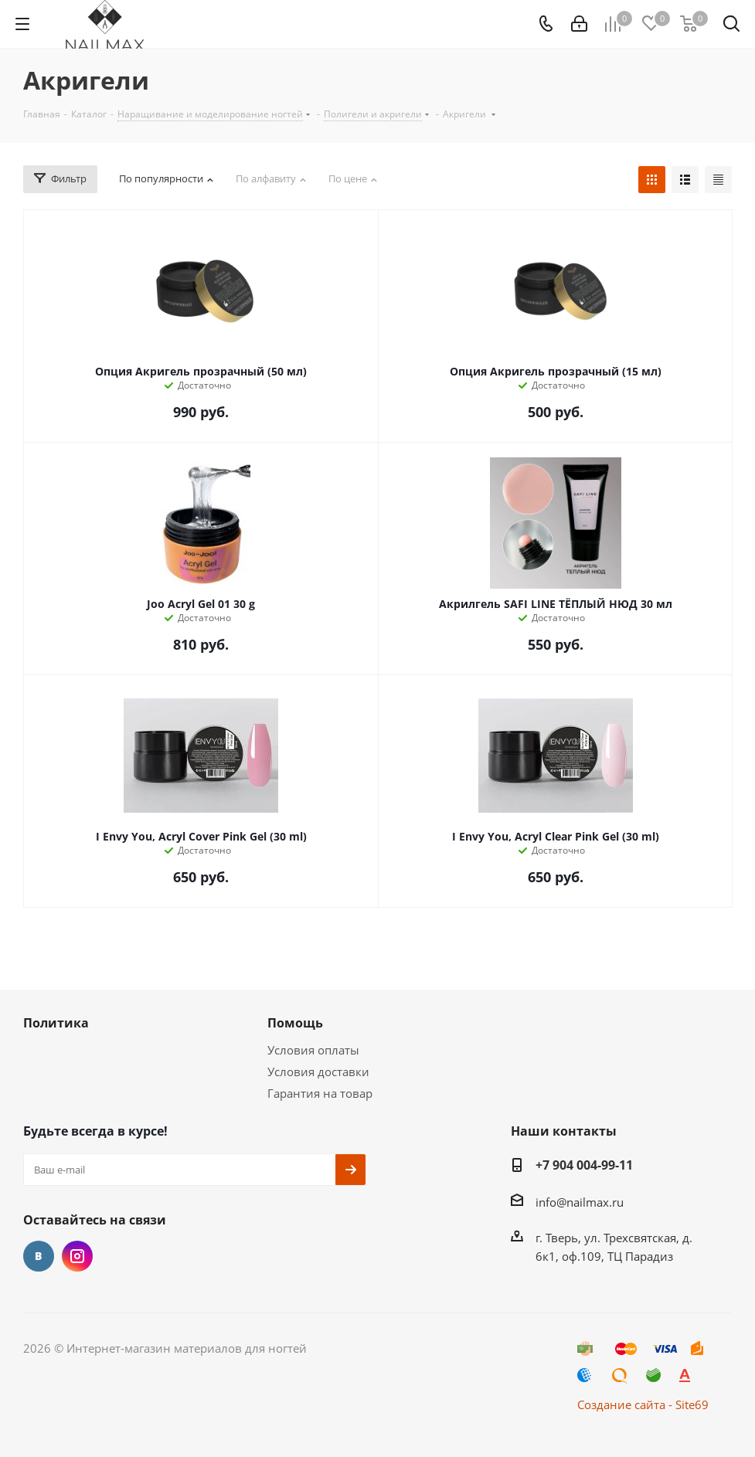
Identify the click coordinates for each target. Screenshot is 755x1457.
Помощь (295, 1022)
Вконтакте (38, 1256)
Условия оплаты (313, 1050)
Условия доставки (318, 1071)
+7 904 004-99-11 (584, 1164)
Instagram (77, 1256)
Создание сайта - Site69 (643, 1404)
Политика (56, 1022)
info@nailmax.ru (580, 1202)
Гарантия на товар (319, 1093)
